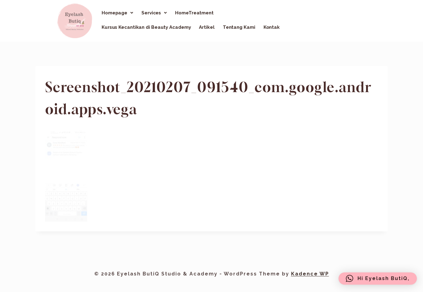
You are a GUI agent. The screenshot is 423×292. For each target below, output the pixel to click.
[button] (117, 13)
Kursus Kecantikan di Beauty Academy (146, 27)
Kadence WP (310, 274)
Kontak (272, 27)
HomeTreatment (194, 13)
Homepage (117, 13)
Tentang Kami (239, 27)
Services (154, 13)
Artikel (206, 27)
